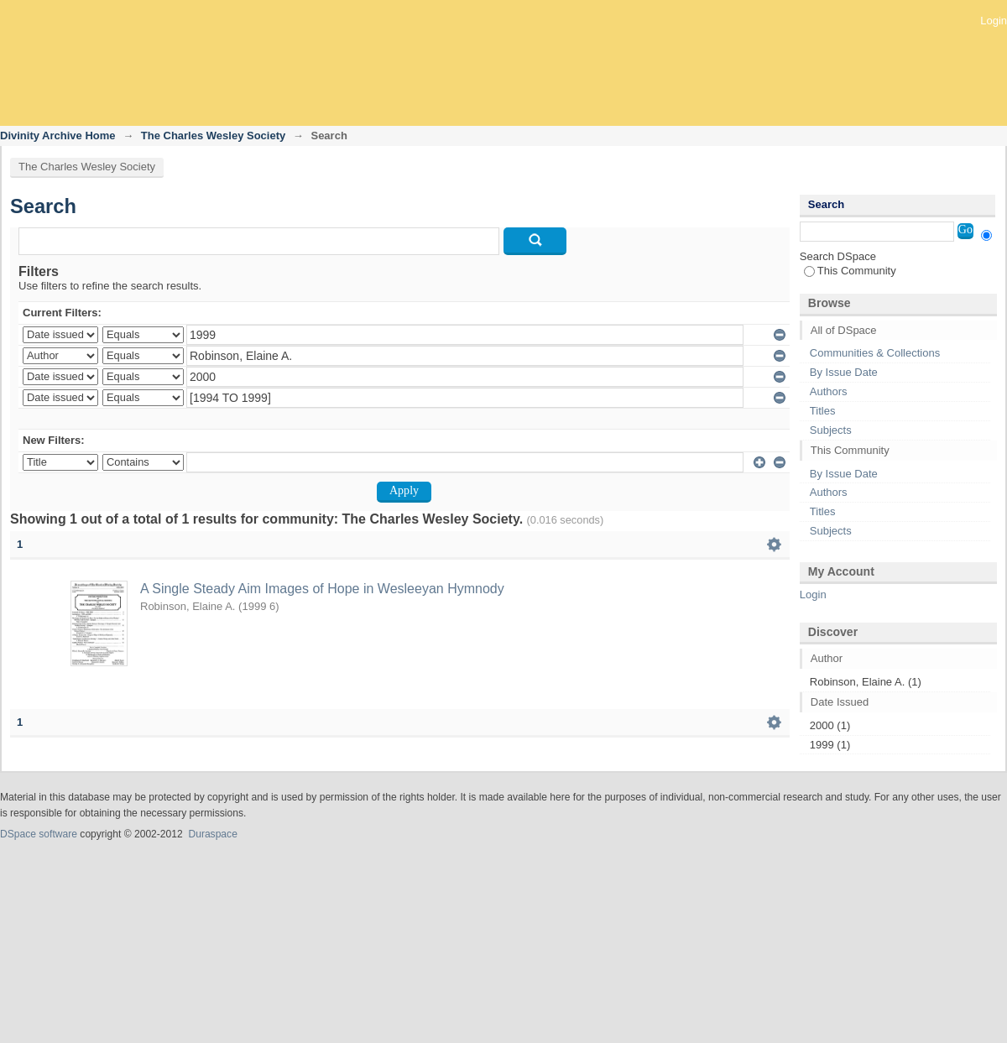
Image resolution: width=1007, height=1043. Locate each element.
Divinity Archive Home (58, 135)
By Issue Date (844, 372)
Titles (823, 410)
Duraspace (212, 834)
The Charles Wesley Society (213, 135)
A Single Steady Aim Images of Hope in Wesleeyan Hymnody (322, 588)
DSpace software (38, 834)
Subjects (831, 430)
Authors (829, 391)
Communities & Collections (875, 353)
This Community (850, 270)
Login (993, 20)
